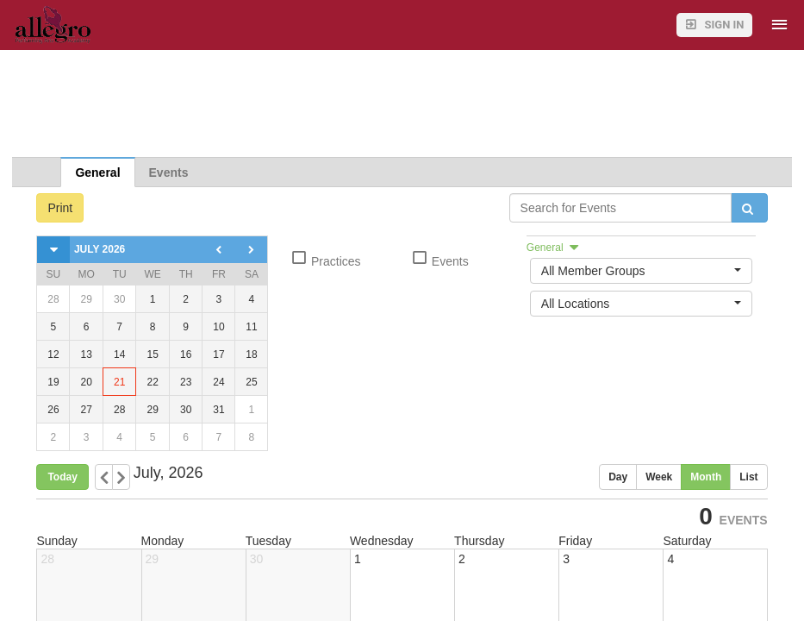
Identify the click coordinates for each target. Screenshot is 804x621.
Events (169, 172)
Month (705, 477)
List (748, 477)
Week (658, 477)
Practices (325, 258)
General (97, 172)
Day (617, 477)
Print (59, 208)
